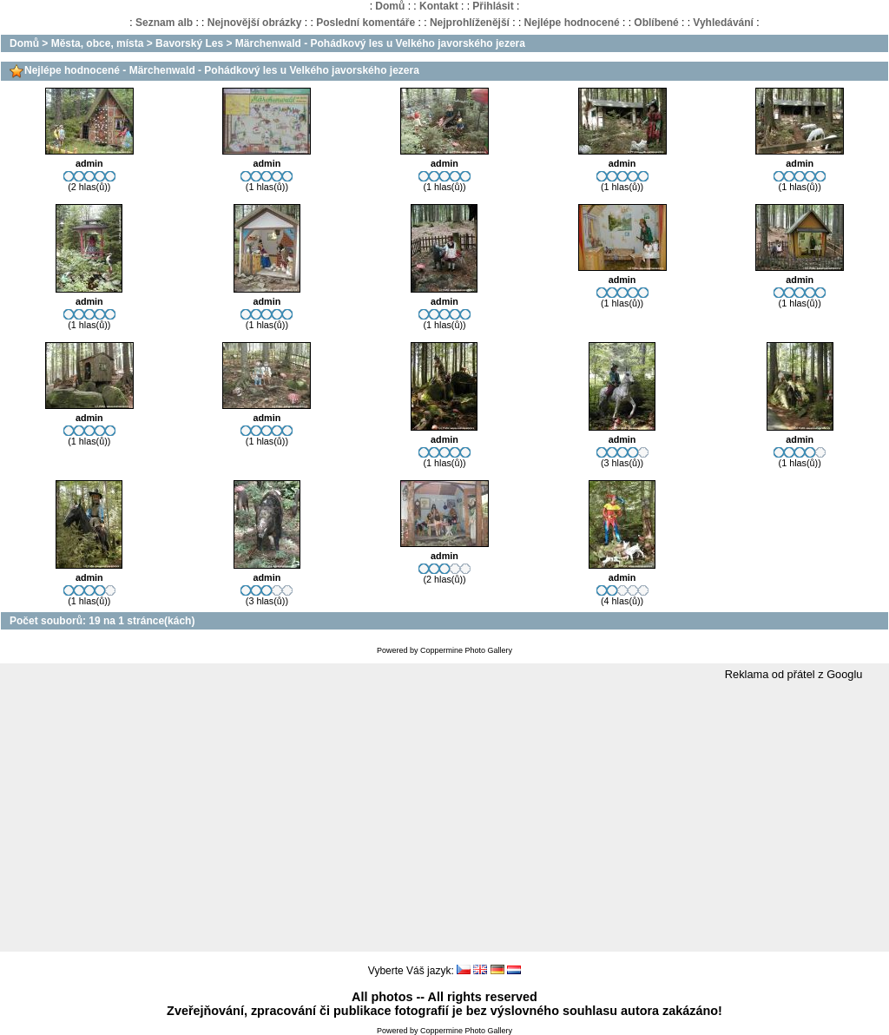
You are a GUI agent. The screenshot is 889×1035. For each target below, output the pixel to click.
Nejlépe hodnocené (572, 22)
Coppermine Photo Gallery (466, 650)
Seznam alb (164, 22)
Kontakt (438, 6)
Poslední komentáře (365, 22)
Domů (390, 6)
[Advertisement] (444, 817)
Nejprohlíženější (470, 22)
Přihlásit (492, 6)
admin (89, 163)
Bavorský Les (189, 43)
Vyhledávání (723, 22)
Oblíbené (656, 22)
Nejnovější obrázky (254, 22)
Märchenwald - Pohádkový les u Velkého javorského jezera (380, 43)
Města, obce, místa (97, 43)
